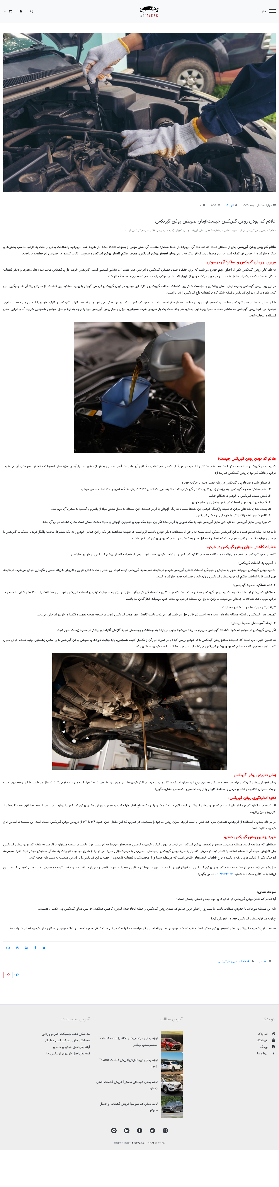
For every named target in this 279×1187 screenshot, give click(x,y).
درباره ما (266, 1053)
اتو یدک (230, 205)
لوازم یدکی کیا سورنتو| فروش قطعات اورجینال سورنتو (141, 1107)
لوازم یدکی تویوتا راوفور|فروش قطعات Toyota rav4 (141, 1063)
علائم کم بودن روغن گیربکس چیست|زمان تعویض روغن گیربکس (215, 221)
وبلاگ (268, 1047)
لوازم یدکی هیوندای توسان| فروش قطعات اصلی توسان (139, 1085)
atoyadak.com (143, 1143)
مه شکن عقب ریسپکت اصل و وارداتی (66, 1034)
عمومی (263, 961)
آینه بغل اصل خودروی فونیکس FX (68, 1053)
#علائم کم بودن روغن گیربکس (233, 961)
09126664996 (224, 874)
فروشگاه (266, 1040)
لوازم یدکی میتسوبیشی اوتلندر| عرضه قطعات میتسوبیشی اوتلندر (141, 1041)
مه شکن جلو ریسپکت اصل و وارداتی (67, 1040)
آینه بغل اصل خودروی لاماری (71, 1047)
